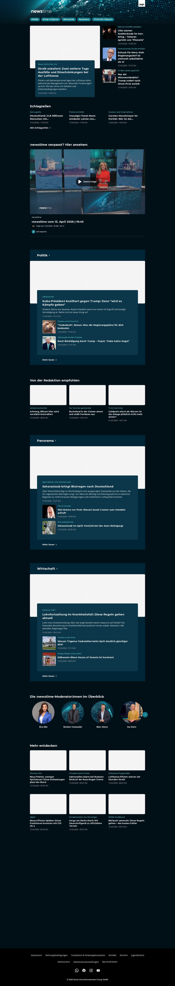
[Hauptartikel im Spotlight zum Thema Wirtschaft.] (47, 569)
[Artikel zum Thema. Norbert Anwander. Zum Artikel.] (72, 714)
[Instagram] (91, 970)
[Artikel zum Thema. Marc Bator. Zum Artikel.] (102, 714)
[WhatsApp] (77, 970)
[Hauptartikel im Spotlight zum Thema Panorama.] (46, 441)
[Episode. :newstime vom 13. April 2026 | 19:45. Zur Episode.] (87, 188)
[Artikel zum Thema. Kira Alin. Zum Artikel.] (43, 714)
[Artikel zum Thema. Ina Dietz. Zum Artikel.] (131, 714)
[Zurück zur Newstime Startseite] (41, 11)
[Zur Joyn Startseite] (141, 3)
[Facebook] (84, 970)
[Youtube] (98, 970)
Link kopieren (39, 231)
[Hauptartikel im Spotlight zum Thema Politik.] (43, 255)
